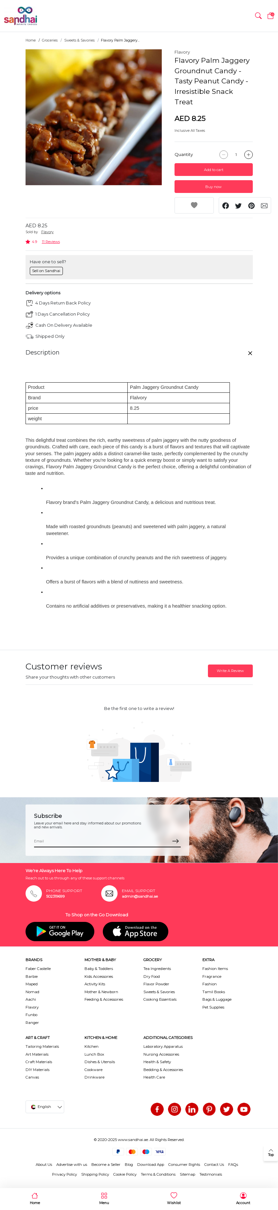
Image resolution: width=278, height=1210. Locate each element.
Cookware (93, 1069)
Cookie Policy (125, 1174)
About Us (44, 1164)
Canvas (32, 1077)
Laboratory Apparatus (163, 1046)
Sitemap (187, 1174)
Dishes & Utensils (99, 1062)
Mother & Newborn (101, 992)
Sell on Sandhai (46, 270)
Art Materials (37, 1054)
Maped (32, 984)
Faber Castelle (38, 968)
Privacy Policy (64, 1174)
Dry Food (151, 976)
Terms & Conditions (158, 1174)
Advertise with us (71, 1164)
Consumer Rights (184, 1164)
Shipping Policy (95, 1174)
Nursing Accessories (161, 1054)
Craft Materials (39, 1062)
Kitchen (91, 1046)
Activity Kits (94, 984)
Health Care (154, 1077)
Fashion (209, 984)
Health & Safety (157, 1062)
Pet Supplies (213, 1007)
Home (31, 40)
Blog (129, 1164)
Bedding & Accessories (163, 1069)
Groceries (50, 40)
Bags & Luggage (217, 999)
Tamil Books (213, 992)
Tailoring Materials (42, 1046)
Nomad (32, 992)
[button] (258, 16)
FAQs (233, 1164)
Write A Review (230, 670)
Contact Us (214, 1164)
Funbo (31, 1014)
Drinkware (94, 1077)
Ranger (32, 1022)
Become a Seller (105, 1164)
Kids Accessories (98, 976)
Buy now (213, 186)
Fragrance (211, 976)
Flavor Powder (156, 984)
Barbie (32, 976)
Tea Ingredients (157, 968)
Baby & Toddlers (98, 968)
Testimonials (210, 1174)
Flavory (182, 52)
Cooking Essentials (159, 999)
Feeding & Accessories (103, 999)
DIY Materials (37, 1069)
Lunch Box (94, 1054)
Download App (150, 1164)
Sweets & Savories (79, 40)
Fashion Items (215, 968)
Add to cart (213, 169)
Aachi (31, 999)
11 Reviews (51, 241)
